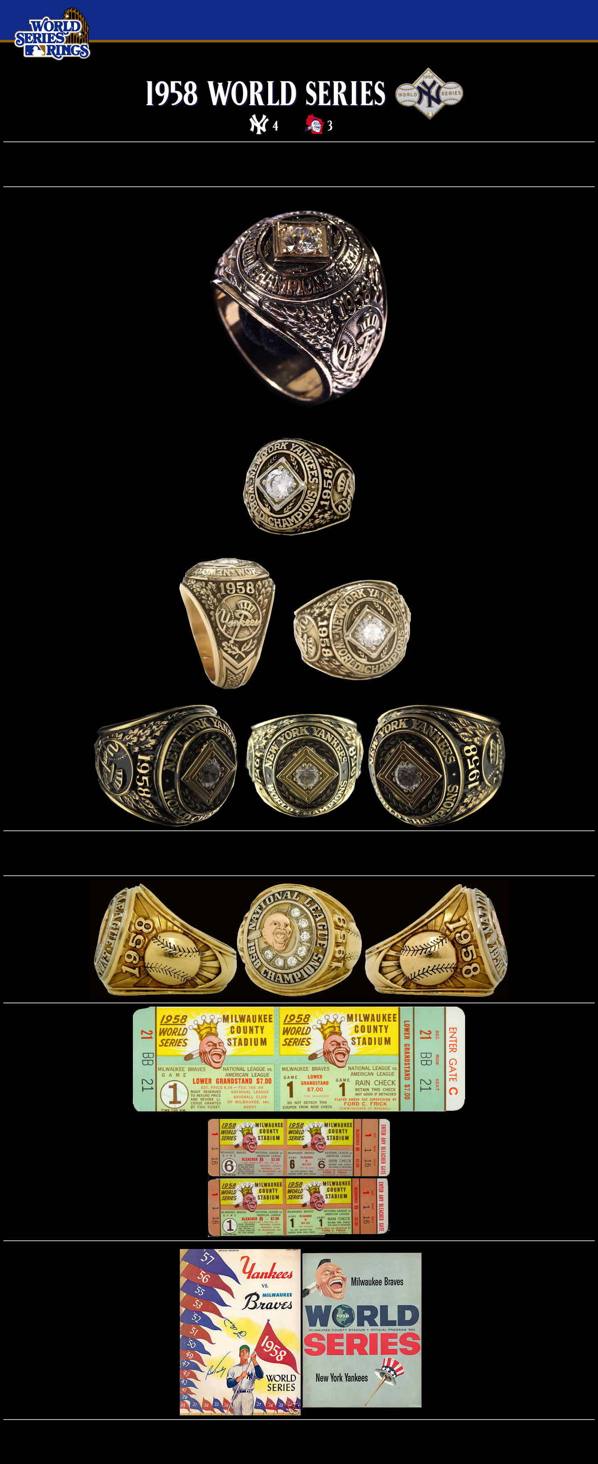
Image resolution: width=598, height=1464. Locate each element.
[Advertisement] (299, 164)
